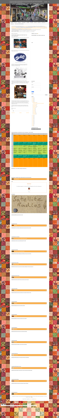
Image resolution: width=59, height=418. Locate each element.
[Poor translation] (4, 404)
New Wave (28, 28)
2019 (33, 117)
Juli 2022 (34, 108)
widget (40, 38)
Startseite (12, 22)
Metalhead (23, 28)
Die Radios (19, 22)
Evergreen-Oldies (45, 27)
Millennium (25, 28)
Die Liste (15, 22)
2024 (33, 99)
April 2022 (34, 111)
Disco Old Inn (43, 22)
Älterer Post (27, 112)
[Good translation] (2, 404)
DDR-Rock (34, 27)
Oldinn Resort (30, 28)
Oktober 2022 (34, 105)
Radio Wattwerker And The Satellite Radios (27, 4)
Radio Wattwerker (13, 27)
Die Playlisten (23, 22)
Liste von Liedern (25, 26)
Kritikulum (20, 28)
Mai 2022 (34, 110)
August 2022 (34, 107)
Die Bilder (28, 22)
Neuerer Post (13, 112)
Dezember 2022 (35, 102)
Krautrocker (17, 28)
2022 (33, 101)
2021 (33, 115)
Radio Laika (45, 28)
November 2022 (35, 104)
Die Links (35, 22)
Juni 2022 (34, 109)
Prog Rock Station (41, 28)
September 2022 (35, 106)
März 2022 (34, 112)
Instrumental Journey (13, 28)
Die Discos (39, 22)
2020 (33, 116)
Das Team (31, 22)
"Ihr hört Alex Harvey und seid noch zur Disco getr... (38, 103)
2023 (33, 100)
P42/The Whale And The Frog (36, 28)
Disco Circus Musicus (37, 27)
